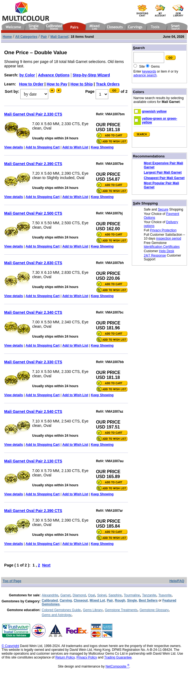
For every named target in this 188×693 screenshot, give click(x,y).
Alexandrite (50, 595)
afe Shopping (145, 203)
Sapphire (115, 595)
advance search (145, 75)
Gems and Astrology (56, 615)
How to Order (31, 84)
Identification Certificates (162, 247)
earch (139, 48)
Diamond (79, 595)
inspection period (168, 238)
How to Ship (81, 84)
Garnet (65, 595)
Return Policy (65, 657)
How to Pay (57, 84)
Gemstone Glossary (154, 610)
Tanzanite (149, 595)
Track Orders (107, 84)
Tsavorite (165, 595)
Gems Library (92, 610)
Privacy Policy (86, 657)
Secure (163, 209)
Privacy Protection (163, 230)
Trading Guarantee (118, 657)
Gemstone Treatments (121, 610)
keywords (149, 71)
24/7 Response (155, 255)
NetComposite (117, 666)
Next (46, 565)
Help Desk (166, 251)
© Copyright (10, 646)
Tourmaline (132, 595)
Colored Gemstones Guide (61, 610)
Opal (91, 595)
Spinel (101, 595)
